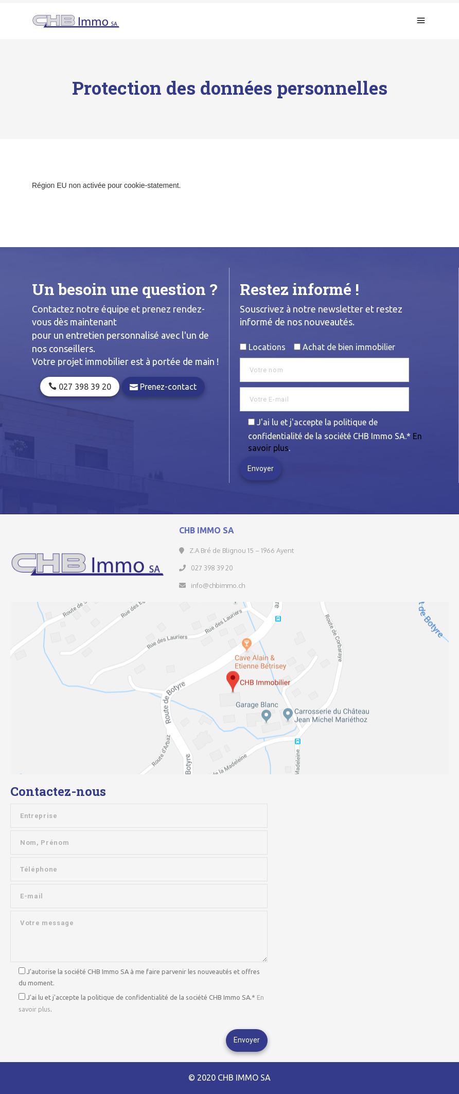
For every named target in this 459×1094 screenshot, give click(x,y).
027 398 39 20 (79, 386)
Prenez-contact (163, 386)
